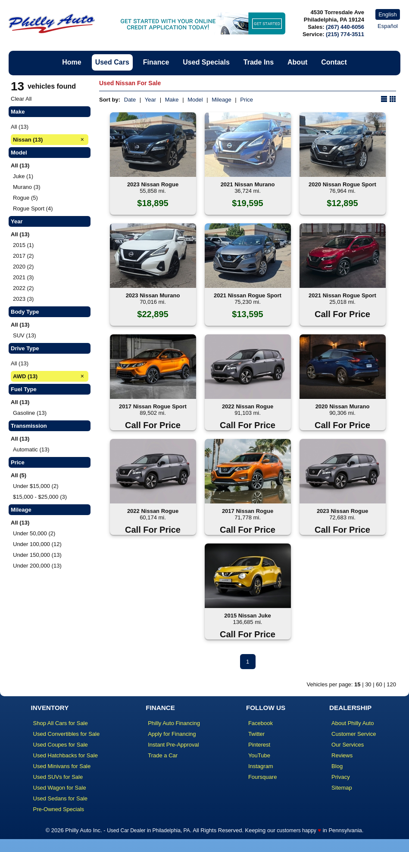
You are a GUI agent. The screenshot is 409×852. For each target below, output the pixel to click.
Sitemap (341, 787)
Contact (334, 62)
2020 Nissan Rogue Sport (342, 184)
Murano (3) (27, 187)
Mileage (221, 99)
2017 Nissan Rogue (247, 511)
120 (391, 684)
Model (195, 99)
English (387, 14)
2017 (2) (23, 256)
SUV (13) (24, 335)
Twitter (256, 734)
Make (172, 99)
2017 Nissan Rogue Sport (153, 406)
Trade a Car (163, 755)
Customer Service (353, 734)
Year (150, 99)
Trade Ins (259, 62)
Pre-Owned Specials (58, 809)
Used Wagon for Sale (59, 787)
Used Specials (206, 62)
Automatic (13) (31, 449)
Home (71, 62)
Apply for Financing (172, 734)
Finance (156, 62)
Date (130, 99)
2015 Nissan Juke (247, 615)
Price (246, 99)
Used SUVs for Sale (58, 777)
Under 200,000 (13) (37, 565)
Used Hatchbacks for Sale (65, 755)
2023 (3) (23, 299)
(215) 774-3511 (345, 34)
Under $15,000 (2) (36, 486)
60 (379, 684)
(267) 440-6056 (345, 27)
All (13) (19, 126)
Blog (337, 766)
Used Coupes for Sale (60, 744)
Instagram (260, 766)
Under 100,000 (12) (37, 544)
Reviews (342, 755)
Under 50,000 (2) (34, 533)
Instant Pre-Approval (173, 744)
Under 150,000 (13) (37, 555)
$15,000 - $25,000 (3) (40, 497)
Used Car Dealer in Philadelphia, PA (148, 830)
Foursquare (262, 777)
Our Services (347, 744)
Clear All (21, 99)
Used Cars (112, 62)
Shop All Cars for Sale (60, 723)
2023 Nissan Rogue (152, 184)
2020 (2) (23, 266)
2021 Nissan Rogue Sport (247, 295)
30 (368, 684)
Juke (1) (23, 176)
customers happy (296, 830)
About (297, 62)
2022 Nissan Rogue (247, 406)
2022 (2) (23, 288)
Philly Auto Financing (174, 723)
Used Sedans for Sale (60, 798)
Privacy (340, 777)
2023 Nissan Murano (153, 295)
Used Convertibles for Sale (66, 734)
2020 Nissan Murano (342, 406)
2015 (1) (23, 245)
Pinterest (259, 744)
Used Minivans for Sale (62, 766)
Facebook (260, 723)
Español (388, 26)
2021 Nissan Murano (248, 184)
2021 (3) (23, 277)
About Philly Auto (352, 723)
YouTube (259, 755)
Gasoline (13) (30, 413)
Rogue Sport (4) (33, 208)
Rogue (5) (25, 197)
